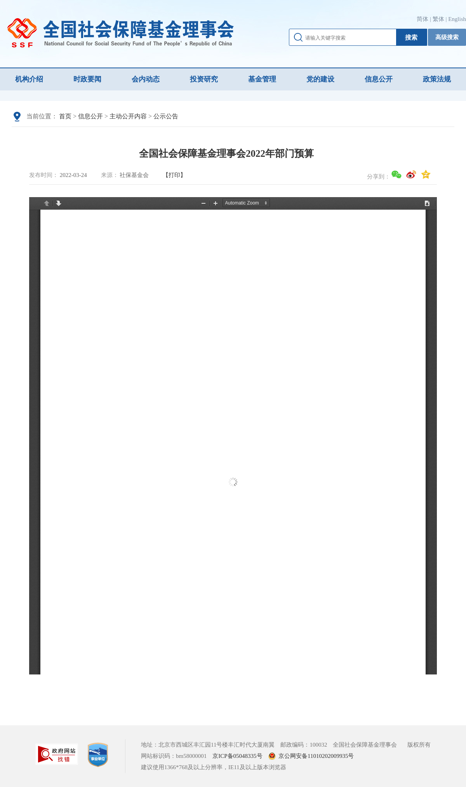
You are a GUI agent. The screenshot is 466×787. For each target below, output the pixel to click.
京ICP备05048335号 (237, 756)
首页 (65, 116)
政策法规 (437, 79)
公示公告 (165, 116)
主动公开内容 (128, 116)
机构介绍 (29, 79)
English (457, 19)
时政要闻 (87, 79)
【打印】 (174, 175)
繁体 (438, 19)
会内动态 (146, 79)
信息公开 (379, 79)
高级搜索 (447, 37)
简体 (422, 19)
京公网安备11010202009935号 (316, 756)
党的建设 (320, 79)
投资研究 (204, 79)
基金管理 (262, 79)
